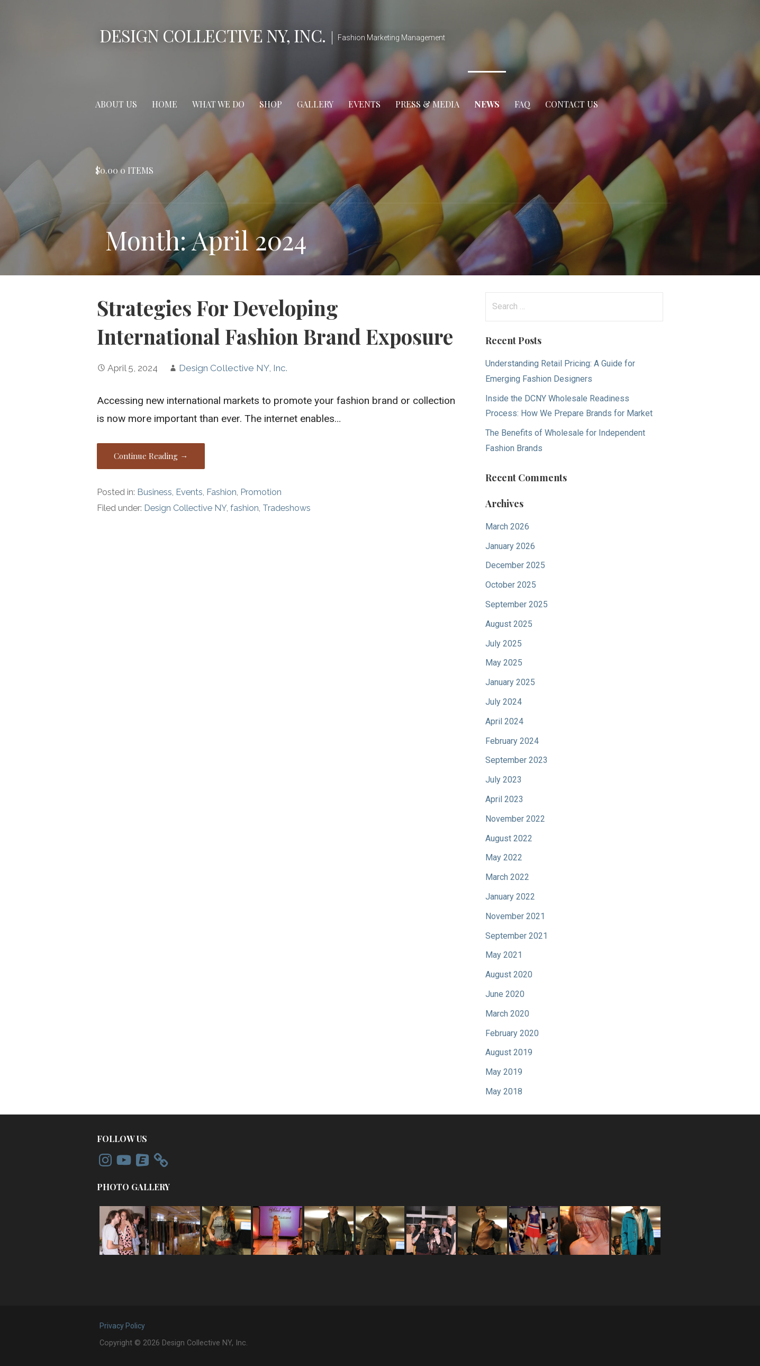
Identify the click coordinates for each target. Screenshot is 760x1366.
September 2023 (516, 760)
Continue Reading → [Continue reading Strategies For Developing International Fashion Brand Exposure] (151, 456)
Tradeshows (287, 508)
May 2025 (503, 663)
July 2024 (503, 702)
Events (364, 104)
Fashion (221, 492)
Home (164, 104)
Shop (270, 104)
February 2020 (512, 1033)
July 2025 (503, 644)
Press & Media (427, 104)
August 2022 (508, 838)
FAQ (522, 104)
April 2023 (504, 799)
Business (154, 492)
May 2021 (503, 955)
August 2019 (508, 1052)
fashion (244, 508)
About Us (116, 104)
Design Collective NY (185, 508)
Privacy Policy (122, 1326)
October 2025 (510, 585)
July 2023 (503, 780)
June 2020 (504, 994)
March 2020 (507, 1014)
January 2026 (510, 546)
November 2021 (515, 916)
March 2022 (507, 877)
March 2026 (507, 527)
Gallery (315, 104)
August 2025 (508, 624)
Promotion (261, 492)
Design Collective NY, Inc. (212, 35)
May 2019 (503, 1072)
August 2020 (508, 974)
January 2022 (510, 897)
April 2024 (504, 721)
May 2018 (503, 1091)
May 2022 (503, 857)
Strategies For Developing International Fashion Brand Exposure (275, 322)
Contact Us (571, 104)
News (487, 104)
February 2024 (512, 741)
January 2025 (510, 682)
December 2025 (515, 565)
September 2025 (516, 604)
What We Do (218, 104)
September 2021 (516, 936)
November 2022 (515, 819)
